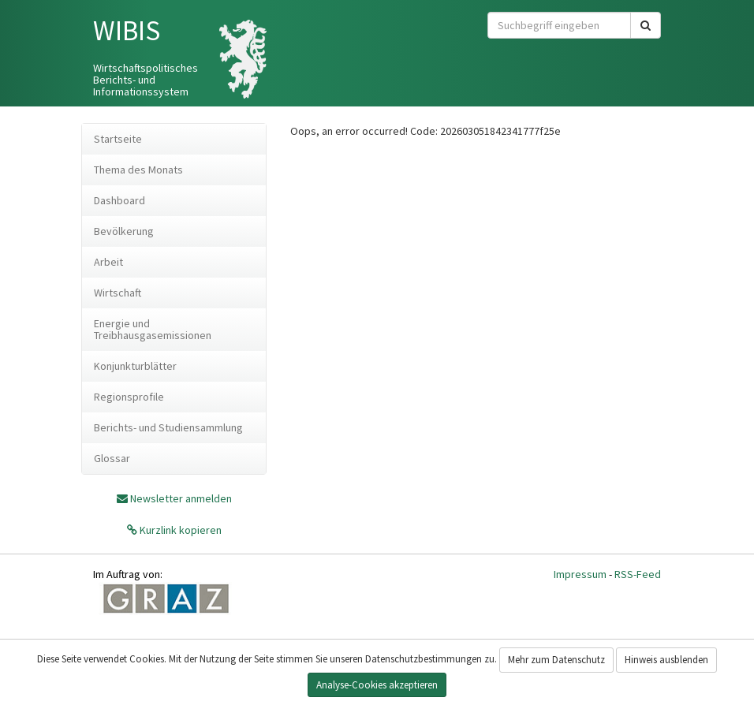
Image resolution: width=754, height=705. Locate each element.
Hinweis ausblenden (666, 659)
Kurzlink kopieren (179, 530)
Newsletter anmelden (181, 498)
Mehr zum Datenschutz (556, 659)
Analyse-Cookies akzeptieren (377, 685)
